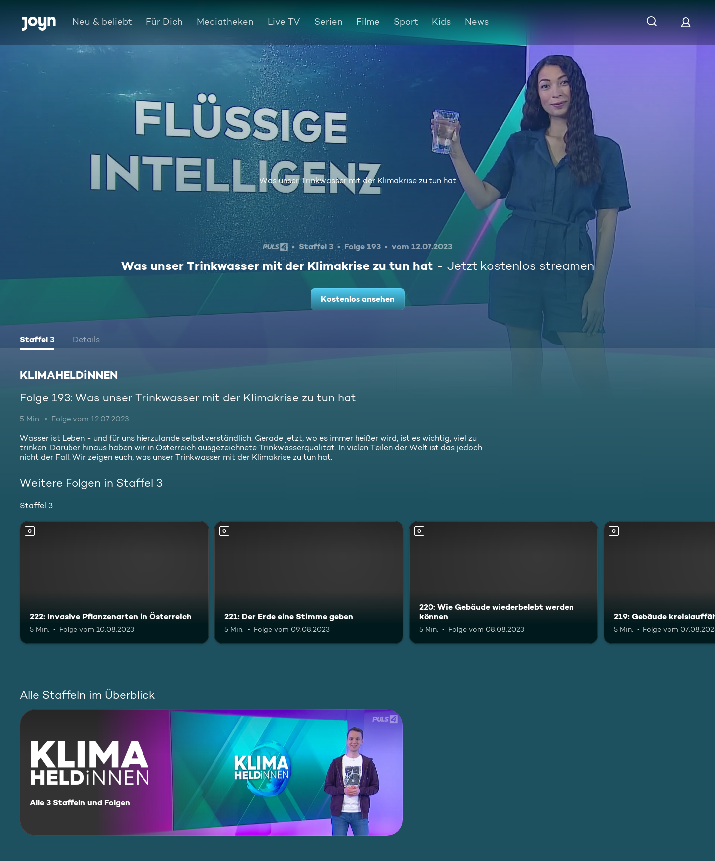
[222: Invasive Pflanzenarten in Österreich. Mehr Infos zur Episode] (114, 582)
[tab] (37, 341)
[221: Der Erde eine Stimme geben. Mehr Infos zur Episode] (308, 582)
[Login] (686, 22)
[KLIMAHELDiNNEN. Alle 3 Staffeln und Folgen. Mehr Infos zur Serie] (211, 772)
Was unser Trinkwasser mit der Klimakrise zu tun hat (357, 180)
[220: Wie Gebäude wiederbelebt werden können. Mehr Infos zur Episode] (503, 582)
